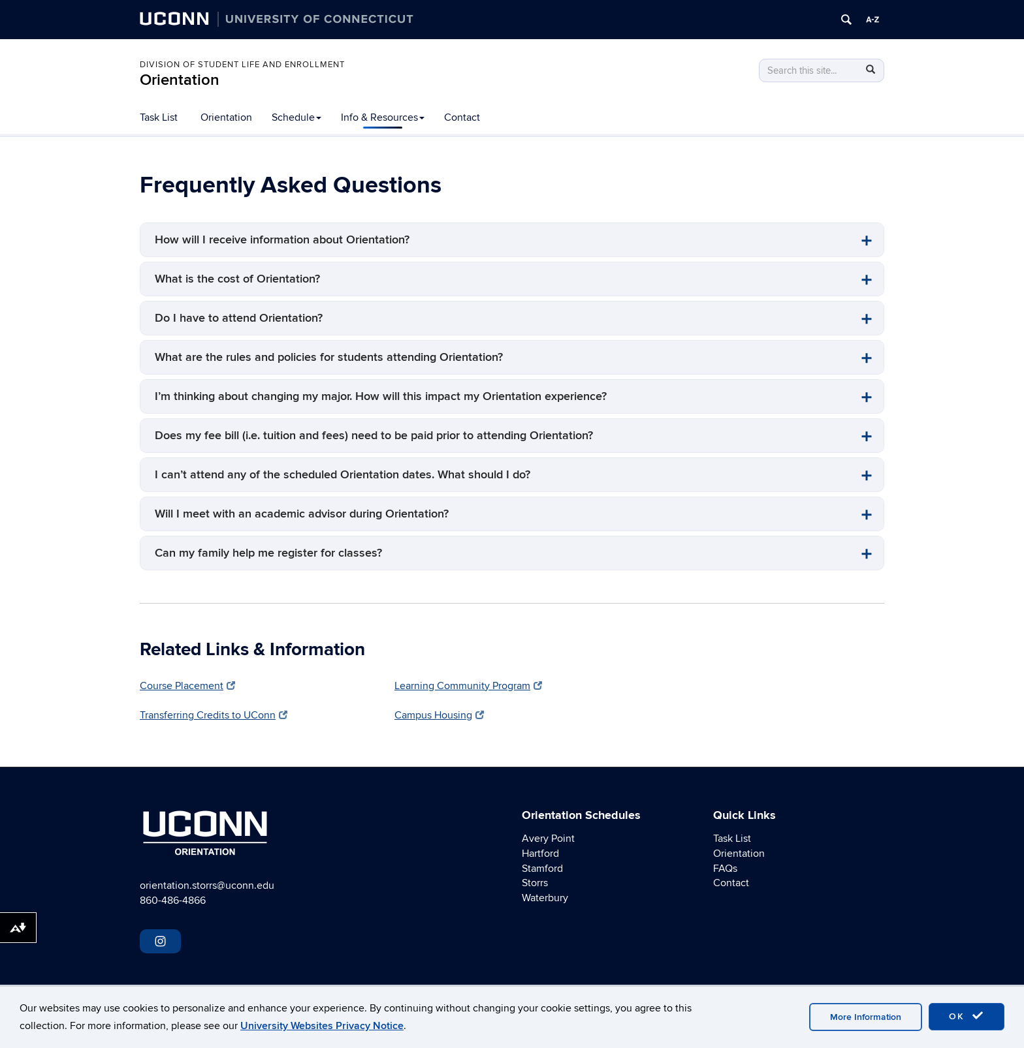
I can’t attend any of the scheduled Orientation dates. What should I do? (342, 475)
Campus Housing (439, 715)
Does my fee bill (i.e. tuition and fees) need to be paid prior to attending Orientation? (374, 435)
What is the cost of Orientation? (237, 279)
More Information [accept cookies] (865, 1017)
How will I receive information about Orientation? (282, 240)
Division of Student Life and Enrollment (242, 64)
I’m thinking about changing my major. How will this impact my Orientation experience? (381, 396)
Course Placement (187, 685)
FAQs (725, 868)
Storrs (535, 882)
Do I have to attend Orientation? (239, 318)
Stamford (542, 868)
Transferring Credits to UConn (213, 715)
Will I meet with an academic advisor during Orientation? (302, 514)
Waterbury (545, 897)
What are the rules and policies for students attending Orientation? (329, 357)
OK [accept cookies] (966, 1016)
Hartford (540, 853)
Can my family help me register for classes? (268, 553)
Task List (159, 117)
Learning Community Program (468, 685)
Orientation (179, 79)
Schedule (296, 117)
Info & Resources (382, 117)
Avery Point (548, 838)
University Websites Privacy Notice (322, 1025)
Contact (462, 117)
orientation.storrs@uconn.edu (207, 885)
